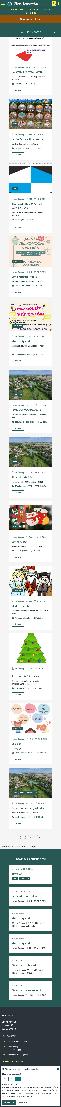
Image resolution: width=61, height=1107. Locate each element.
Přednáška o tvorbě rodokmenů (26, 410)
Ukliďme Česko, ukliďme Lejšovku (27, 139)
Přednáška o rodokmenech (24, 965)
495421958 (11, 1036)
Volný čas (35, 10)
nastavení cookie (31, 1093)
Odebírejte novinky (13, 1061)
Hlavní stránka (18, 10)
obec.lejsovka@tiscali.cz (17, 1041)
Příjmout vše (9, 1102)
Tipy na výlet (17, 873)
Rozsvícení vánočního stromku (26, 676)
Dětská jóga (17, 743)
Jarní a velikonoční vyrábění (24, 276)
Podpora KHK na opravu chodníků (27, 71)
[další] (30, 837)
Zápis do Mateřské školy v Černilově (28, 808)
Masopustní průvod (21, 341)
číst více (18, 90)
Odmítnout (23, 1102)
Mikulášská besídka (21, 606)
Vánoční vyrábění (20, 541)
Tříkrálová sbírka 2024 (22, 477)
